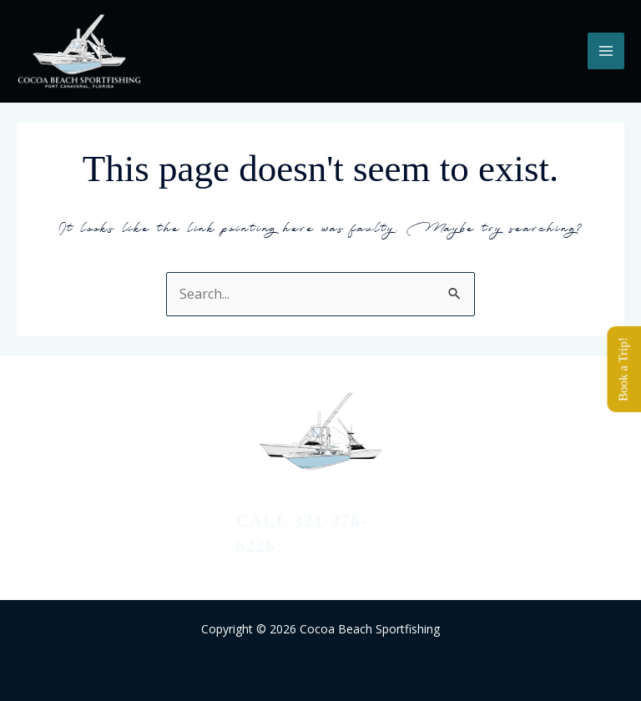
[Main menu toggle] (606, 51)
